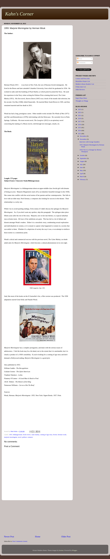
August (82, 161)
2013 (79, 133)
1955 (10, 434)
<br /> (37, 414)
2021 (79, 115)
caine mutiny (35, 434)
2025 (79, 109)
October (82, 155)
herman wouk (62, 434)
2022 (79, 112)
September (83, 158)
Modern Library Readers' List (85, 84)
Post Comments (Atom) (19, 541)
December (83, 136)
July (81, 164)
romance (30, 437)
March (82, 176)
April (82, 173)
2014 (79, 130)
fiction (55, 434)
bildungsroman (17, 434)
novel (19, 437)
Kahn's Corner (19, 14)
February (83, 179)
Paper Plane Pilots (81, 98)
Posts (79, 59)
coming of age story (46, 434)
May (81, 170)
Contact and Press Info (83, 78)
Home (37, 536)
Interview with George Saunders (90, 142)
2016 (79, 124)
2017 (79, 121)
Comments (81, 62)
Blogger (74, 550)
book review (27, 434)
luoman (61, 550)
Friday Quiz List (81, 87)
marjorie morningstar (10, 437)
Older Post (65, 536)
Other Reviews (80, 89)
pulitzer (24, 437)
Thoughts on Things (82, 101)
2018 (79, 118)
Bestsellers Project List (83, 81)
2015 (79, 127)
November (83, 139)
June (81, 167)
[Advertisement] (37, 517)
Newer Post (9, 536)
